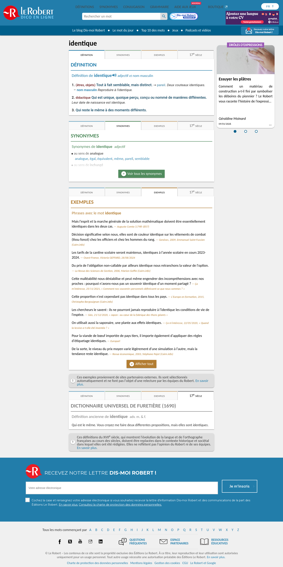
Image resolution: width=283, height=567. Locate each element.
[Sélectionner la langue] (270, 6)
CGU (185, 563)
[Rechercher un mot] (163, 16)
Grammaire (159, 7)
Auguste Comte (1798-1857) (133, 226)
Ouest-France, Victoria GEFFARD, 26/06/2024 (109, 257)
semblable (142, 159)
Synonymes (108, 7)
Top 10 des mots (152, 30)
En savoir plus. (87, 448)
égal (93, 159)
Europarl (115, 341)
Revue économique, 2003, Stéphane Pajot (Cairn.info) (142, 354)
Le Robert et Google (203, 563)
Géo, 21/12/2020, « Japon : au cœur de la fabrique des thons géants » (128, 315)
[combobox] (121, 16)
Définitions (84, 7)
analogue (81, 159)
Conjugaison (133, 7)
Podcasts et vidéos (198, 30)
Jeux (174, 30)
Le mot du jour (122, 30)
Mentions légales (141, 563)
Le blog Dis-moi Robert (87, 30)
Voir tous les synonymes (144, 173)
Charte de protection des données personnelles (97, 563)
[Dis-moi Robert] (184, 16)
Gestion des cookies (167, 563)
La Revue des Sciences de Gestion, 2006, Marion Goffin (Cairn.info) (112, 271)
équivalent (104, 159)
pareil (161, 85)
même (118, 159)
